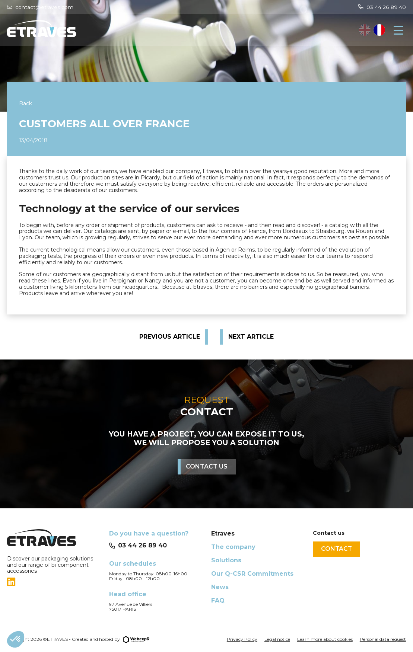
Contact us (207, 466)
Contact (337, 548)
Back (25, 103)
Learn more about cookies (325, 639)
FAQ (218, 600)
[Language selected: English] (372, 30)
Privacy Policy (242, 639)
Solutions (226, 560)
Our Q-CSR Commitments (252, 573)
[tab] (53, 582)
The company (233, 546)
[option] (379, 30)
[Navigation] (398, 30)
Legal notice (277, 639)
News (220, 587)
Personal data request (383, 639)
